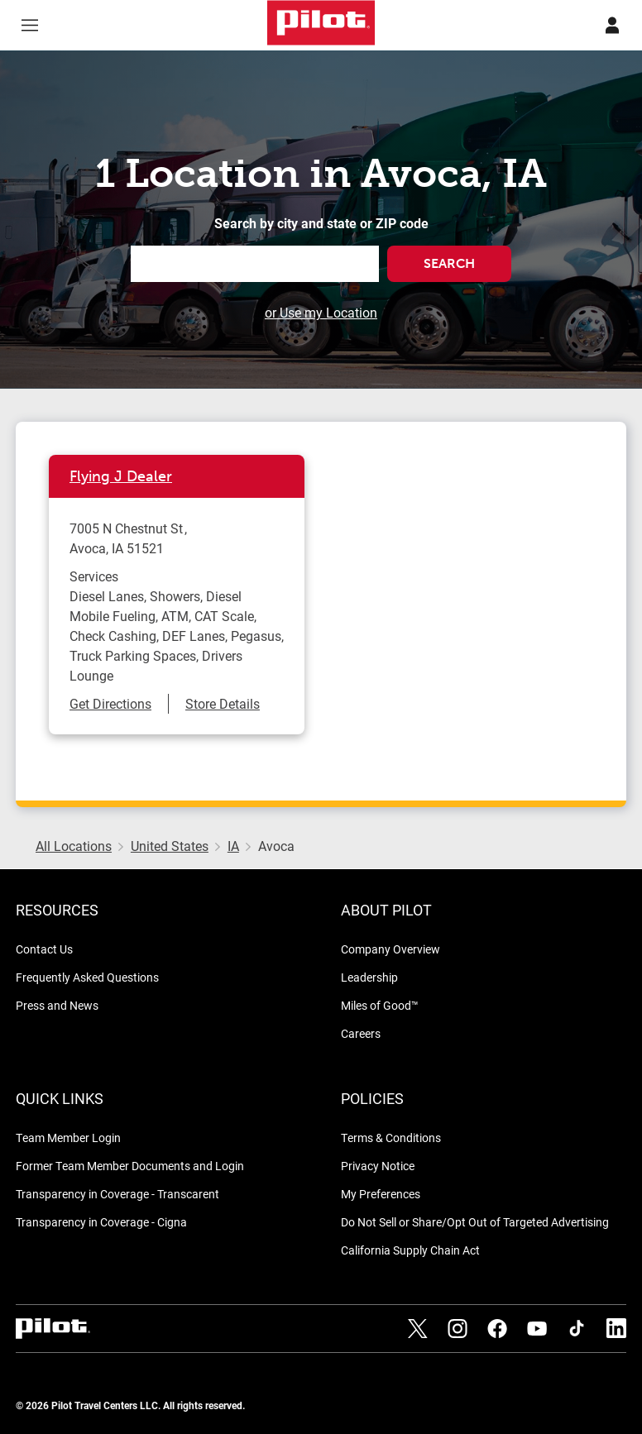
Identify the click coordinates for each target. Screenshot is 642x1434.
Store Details (222, 703)
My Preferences (380, 1194)
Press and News (57, 1005)
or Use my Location (321, 312)
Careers (361, 1033)
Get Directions (110, 703)
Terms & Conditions (391, 1137)
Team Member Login (68, 1137)
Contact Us (44, 949)
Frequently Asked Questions (87, 977)
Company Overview (390, 949)
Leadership (369, 977)
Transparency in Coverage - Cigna (101, 1222)
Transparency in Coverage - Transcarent (117, 1194)
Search (449, 263)
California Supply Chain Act (410, 1250)
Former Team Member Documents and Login (130, 1165)
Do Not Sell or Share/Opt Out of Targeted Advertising (475, 1222)
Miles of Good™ (380, 1005)
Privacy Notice (377, 1165)
